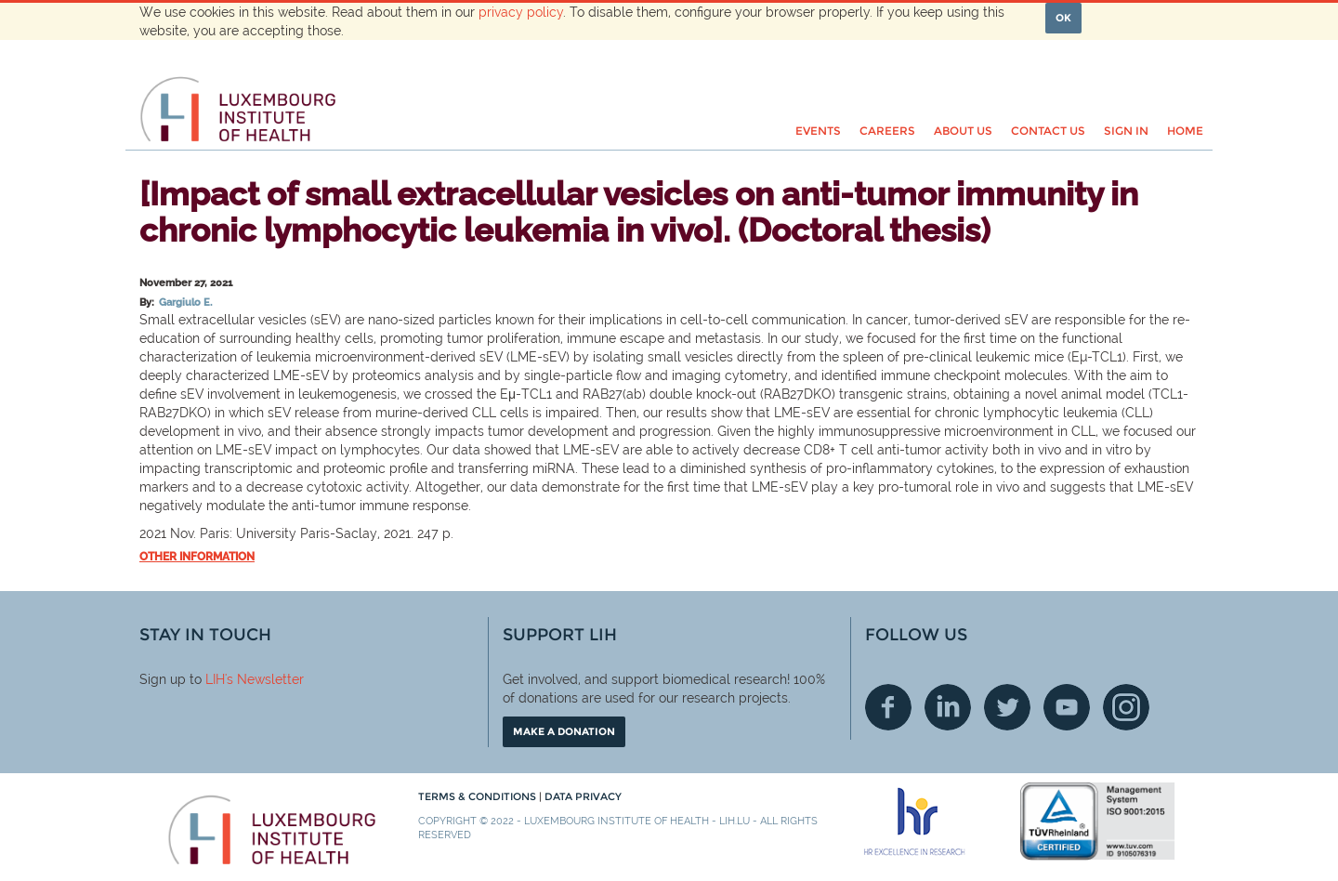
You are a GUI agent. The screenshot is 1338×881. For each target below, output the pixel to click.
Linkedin (948, 707)
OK (1063, 17)
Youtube (1066, 707)
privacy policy (521, 12)
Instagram (1126, 707)
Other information (197, 556)
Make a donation (564, 731)
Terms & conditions (478, 796)
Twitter (1007, 707)
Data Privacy (583, 796)
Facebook (888, 707)
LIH (215, 679)
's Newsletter (264, 679)
